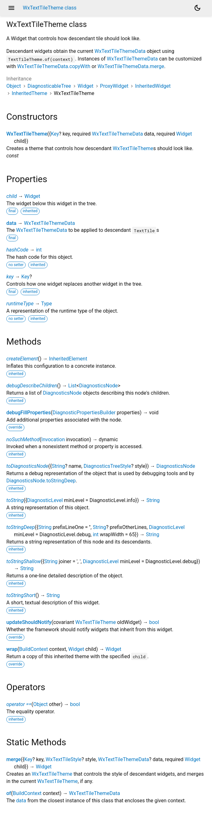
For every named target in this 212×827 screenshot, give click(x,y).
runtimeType (20, 304)
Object (13, 86)
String (58, 466)
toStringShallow (23, 561)
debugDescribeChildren (31, 386)
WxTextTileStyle (63, 759)
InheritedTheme (29, 93)
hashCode (17, 250)
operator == (18, 704)
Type (46, 304)
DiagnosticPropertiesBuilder (84, 413)
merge (13, 759)
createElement (22, 359)
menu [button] (11, 8)
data (11, 223)
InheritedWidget (152, 86)
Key (55, 134)
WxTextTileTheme (26, 134)
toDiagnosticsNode (27, 466)
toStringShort (20, 595)
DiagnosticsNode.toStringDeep (41, 481)
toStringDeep (20, 527)
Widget (85, 86)
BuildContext (33, 649)
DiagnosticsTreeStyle (107, 466)
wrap (11, 649)
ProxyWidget (114, 86)
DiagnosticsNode (98, 386)
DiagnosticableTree (49, 86)
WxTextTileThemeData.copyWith (53, 66)
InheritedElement (68, 359)
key (10, 277)
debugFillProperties (28, 413)
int (39, 250)
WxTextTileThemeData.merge (131, 66)
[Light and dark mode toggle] (197, 8)
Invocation (53, 439)
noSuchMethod (23, 439)
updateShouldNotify (28, 622)
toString (14, 500)
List (72, 386)
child (11, 196)
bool (154, 622)
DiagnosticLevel (45, 500)
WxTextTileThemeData (119, 51)
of (8, 793)
